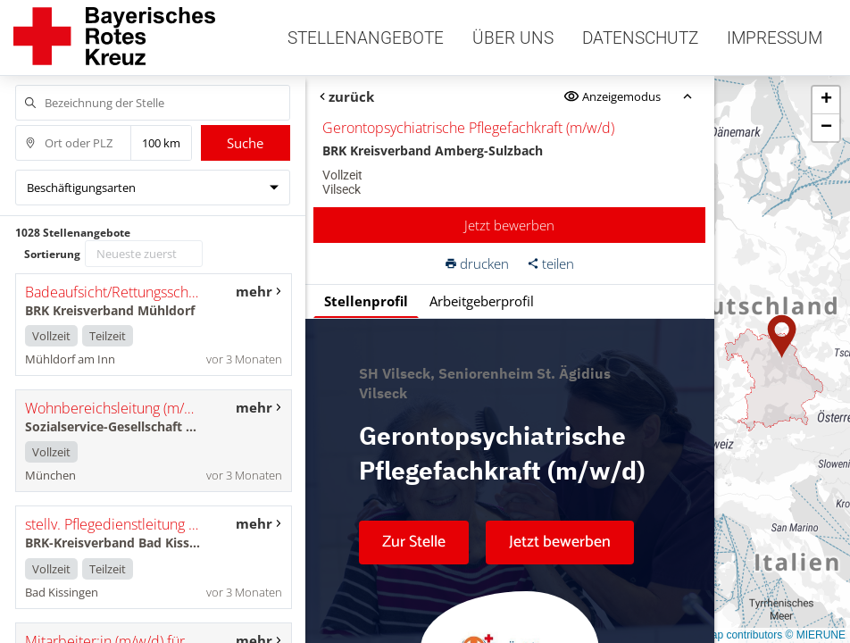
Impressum (774, 38)
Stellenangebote (366, 38)
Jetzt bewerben (509, 225)
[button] (782, 336)
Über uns (513, 38)
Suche (245, 143)
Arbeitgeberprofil (481, 301)
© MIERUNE (815, 635)
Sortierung (52, 254)
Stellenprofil (366, 301)
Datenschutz (640, 38)
